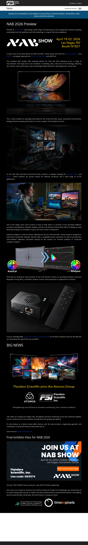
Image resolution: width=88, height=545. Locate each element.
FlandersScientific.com (24, 431)
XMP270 (68, 54)
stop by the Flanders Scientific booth (36, 337)
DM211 (9, 177)
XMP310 (75, 54)
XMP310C (42, 56)
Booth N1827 (19, 30)
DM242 (69, 174)
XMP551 (10, 56)
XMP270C (34, 56)
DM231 (75, 174)
